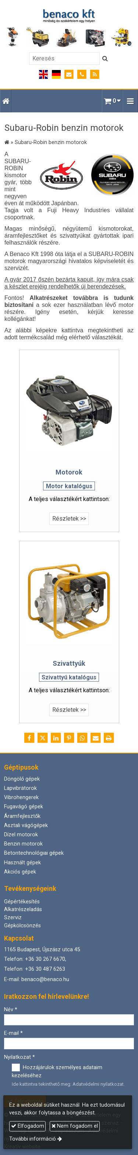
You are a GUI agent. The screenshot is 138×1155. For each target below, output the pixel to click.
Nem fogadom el (75, 1126)
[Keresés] (64, 58)
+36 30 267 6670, (45, 959)
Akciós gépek (20, 872)
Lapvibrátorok (20, 788)
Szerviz (13, 917)
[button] (130, 101)
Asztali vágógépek (26, 825)
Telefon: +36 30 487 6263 (34, 969)
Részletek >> (69, 518)
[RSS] (94, 74)
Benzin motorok (23, 844)
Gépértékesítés (22, 902)
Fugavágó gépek (23, 807)
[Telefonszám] (82, 74)
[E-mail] (69, 74)
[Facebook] (29, 738)
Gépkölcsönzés (22, 926)
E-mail (13, 1033)
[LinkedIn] (56, 738)
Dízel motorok (21, 835)
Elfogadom (27, 1126)
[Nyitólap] (69, 28)
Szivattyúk (69, 663)
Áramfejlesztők (22, 816)
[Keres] (105, 58)
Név (10, 1010)
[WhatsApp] (82, 738)
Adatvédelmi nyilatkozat (98, 1084)
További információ (32, 1139)
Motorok (69, 472)
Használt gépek (22, 863)
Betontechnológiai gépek (34, 853)
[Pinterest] (69, 738)
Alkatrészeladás (23, 909)
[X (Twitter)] (43, 738)
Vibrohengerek (21, 797)
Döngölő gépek (22, 779)
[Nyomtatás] (109, 738)
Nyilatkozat (19, 1057)
